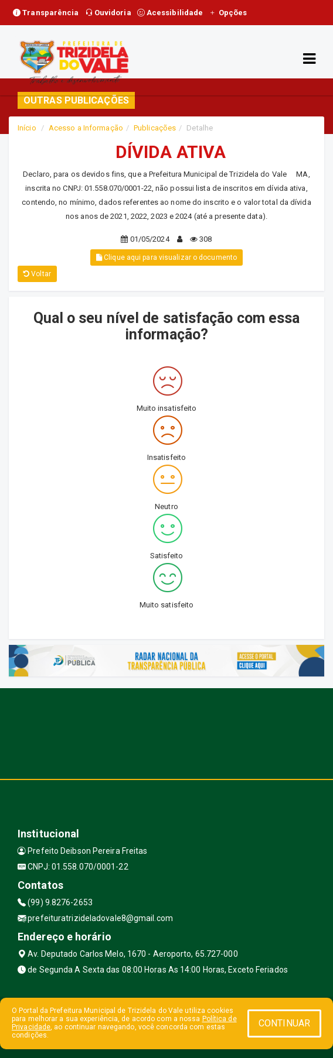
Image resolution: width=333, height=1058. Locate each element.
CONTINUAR (284, 1023)
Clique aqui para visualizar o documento (166, 257)
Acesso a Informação (86, 127)
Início (27, 127)
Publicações (155, 127)
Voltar (37, 274)
